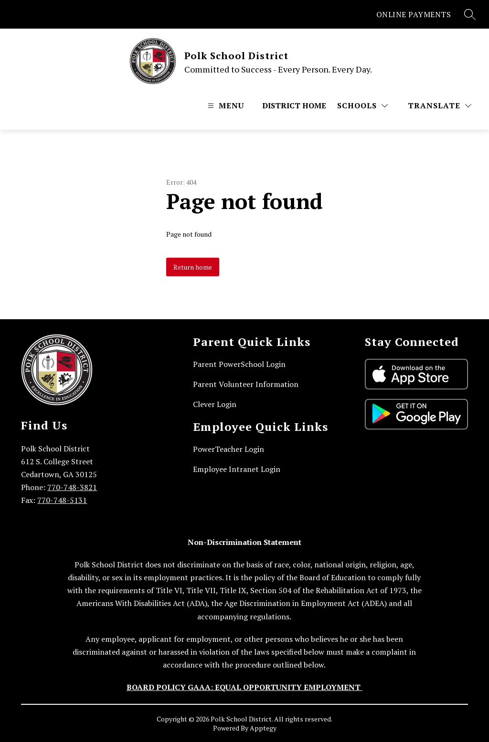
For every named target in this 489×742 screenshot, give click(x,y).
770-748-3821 (72, 487)
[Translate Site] (439, 105)
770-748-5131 (62, 500)
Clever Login (214, 404)
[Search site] (470, 14)
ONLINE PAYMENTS (413, 14)
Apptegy (263, 727)
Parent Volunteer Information (245, 384)
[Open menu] (224, 105)
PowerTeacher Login (228, 449)
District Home (294, 105)
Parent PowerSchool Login (239, 364)
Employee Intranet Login (236, 469)
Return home (192, 267)
